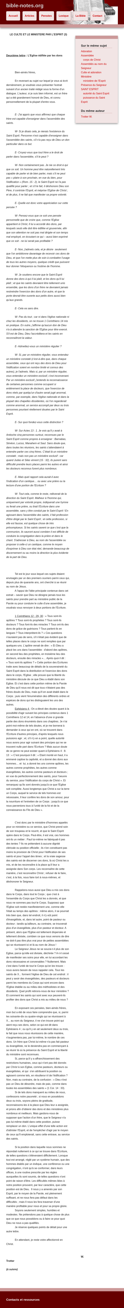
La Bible (81, 15)
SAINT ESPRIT (90, 89)
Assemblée (87, 55)
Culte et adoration (91, 72)
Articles (29, 15)
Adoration (86, 51)
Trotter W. (86, 116)
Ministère (86, 76)
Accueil (13, 15)
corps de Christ (92, 59)
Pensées (46, 15)
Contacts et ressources (23, 1299)
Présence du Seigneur (94, 85)
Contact (97, 15)
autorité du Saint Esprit (96, 93)
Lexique (63, 15)
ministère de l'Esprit (94, 80)
